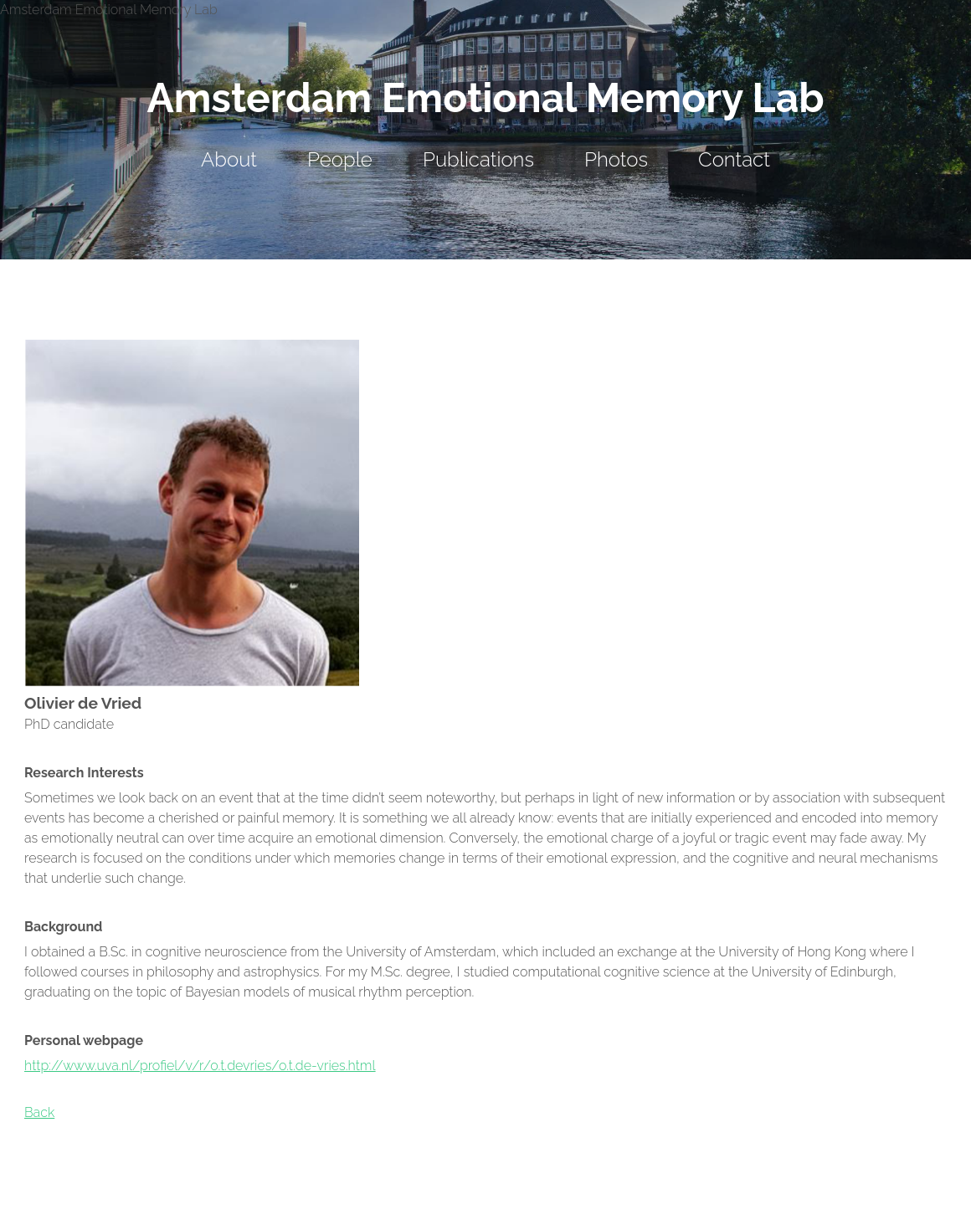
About (229, 159)
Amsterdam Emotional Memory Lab (485, 97)
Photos (616, 159)
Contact (734, 159)
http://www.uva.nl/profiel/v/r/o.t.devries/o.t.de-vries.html (200, 1066)
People (339, 159)
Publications (478, 159)
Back (39, 1112)
